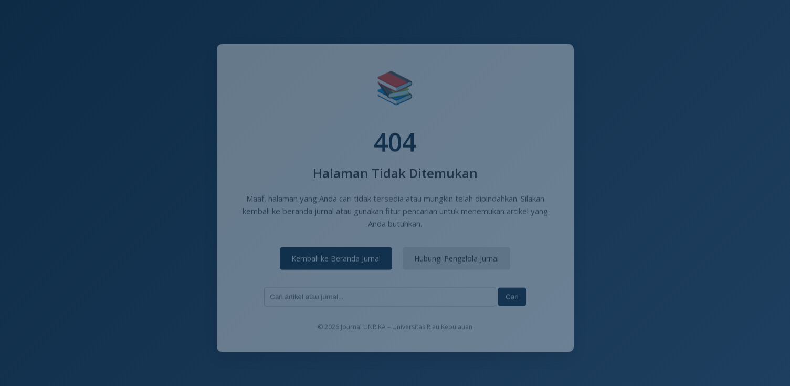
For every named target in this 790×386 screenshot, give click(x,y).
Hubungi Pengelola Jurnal (456, 259)
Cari (511, 297)
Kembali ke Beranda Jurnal (336, 259)
